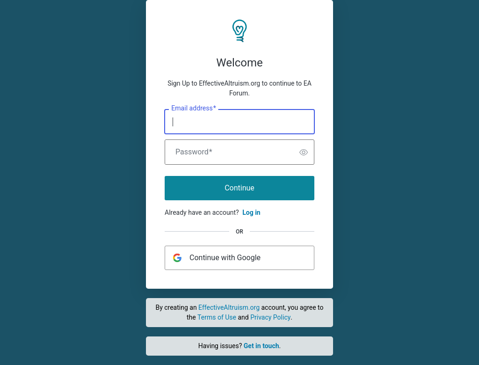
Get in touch (261, 346)
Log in (251, 212)
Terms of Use (216, 317)
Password (193, 152)
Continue (239, 187)
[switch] (303, 152)
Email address (193, 108)
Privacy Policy (270, 317)
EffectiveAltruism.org (229, 307)
